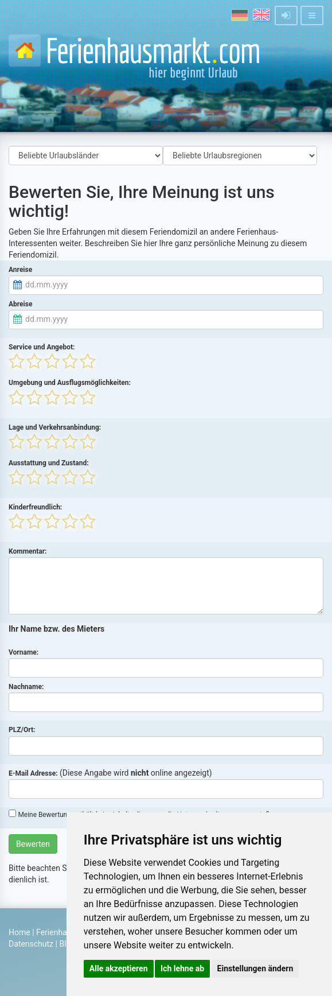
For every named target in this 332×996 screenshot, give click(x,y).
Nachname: (26, 687)
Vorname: (23, 652)
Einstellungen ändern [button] (255, 968)
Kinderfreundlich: (35, 507)
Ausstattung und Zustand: (49, 463)
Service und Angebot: (42, 347)
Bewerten (33, 844)
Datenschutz (31, 943)
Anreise (20, 270)
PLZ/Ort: (22, 730)
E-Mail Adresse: (33, 773)
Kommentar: (28, 551)
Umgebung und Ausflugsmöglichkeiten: (70, 383)
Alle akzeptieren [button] (118, 968)
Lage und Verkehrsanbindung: (55, 427)
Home (19, 932)
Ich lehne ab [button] (182, 968)
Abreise (20, 304)
